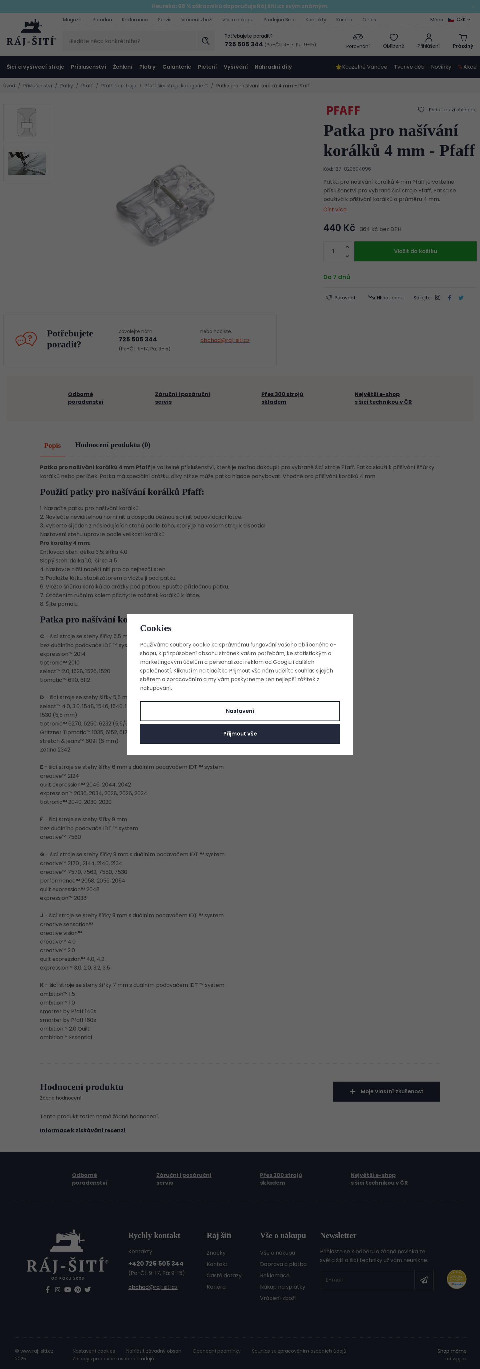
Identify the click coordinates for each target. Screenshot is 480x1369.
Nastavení (240, 711)
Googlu (282, 662)
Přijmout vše (240, 734)
